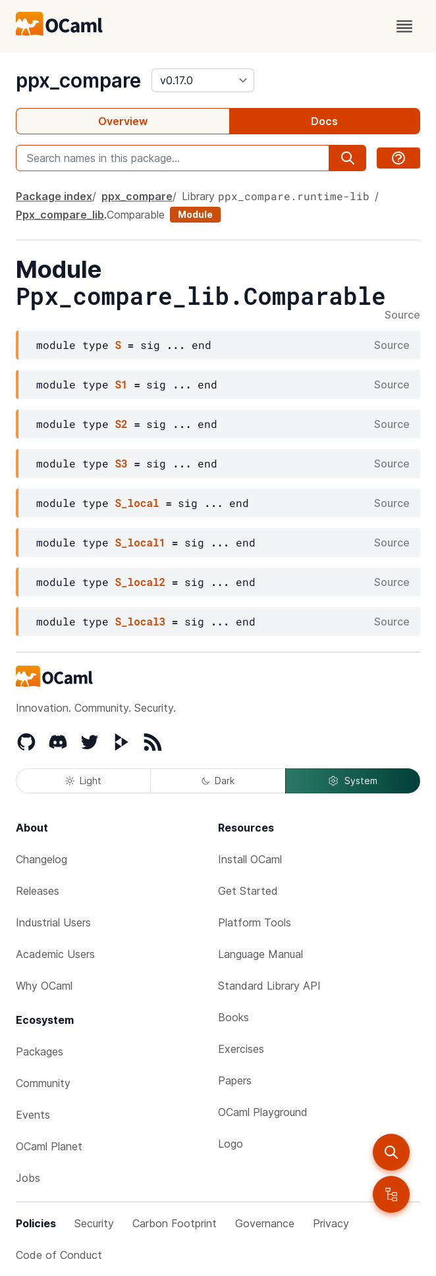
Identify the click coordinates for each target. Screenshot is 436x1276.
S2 (121, 424)
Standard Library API (269, 985)
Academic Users (55, 954)
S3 (121, 463)
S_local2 (140, 582)
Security (94, 1223)
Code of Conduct (59, 1255)
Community (43, 1083)
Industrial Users (53, 922)
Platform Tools (254, 922)
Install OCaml (250, 859)
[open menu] (404, 26)
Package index (54, 196)
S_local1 (140, 542)
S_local (137, 503)
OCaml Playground (263, 1112)
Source (402, 315)
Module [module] (195, 214)
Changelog (41, 859)
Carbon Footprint (174, 1223)
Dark (218, 780)
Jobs (28, 1177)
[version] (202, 80)
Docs (324, 121)
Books (233, 1017)
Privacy (331, 1223)
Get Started (248, 890)
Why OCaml (44, 985)
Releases (37, 890)
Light (83, 780)
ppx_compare (78, 80)
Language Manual (260, 954)
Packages (39, 1051)
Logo (230, 1143)
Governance (264, 1223)
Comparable (136, 214)
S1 (121, 384)
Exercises (241, 1048)
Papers (235, 1080)
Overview (123, 121)
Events (33, 1114)
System (352, 781)
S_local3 (140, 621)
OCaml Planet (49, 1146)
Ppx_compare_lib (60, 214)
